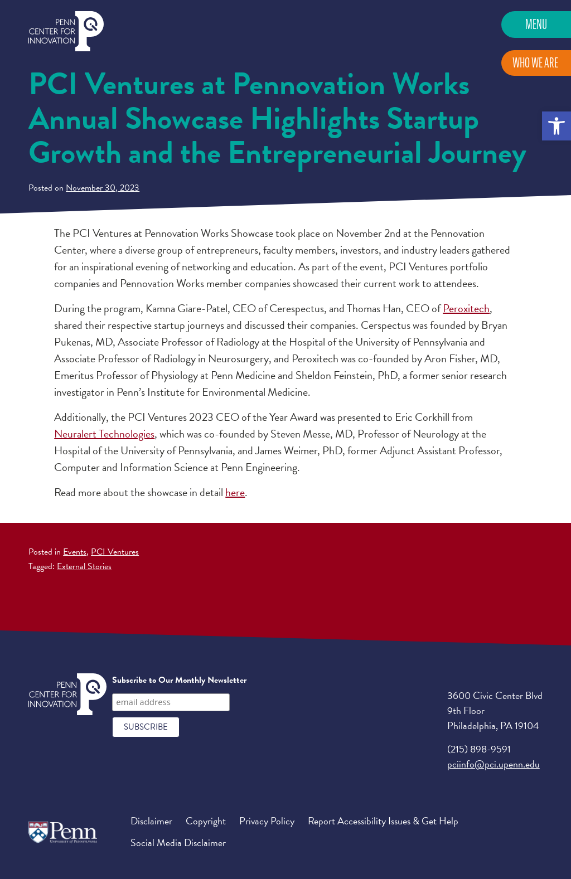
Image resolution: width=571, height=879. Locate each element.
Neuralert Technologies (104, 433)
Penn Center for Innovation (66, 31)
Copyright (206, 820)
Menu (536, 24)
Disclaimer (151, 820)
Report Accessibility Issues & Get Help (383, 820)
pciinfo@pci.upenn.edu (493, 763)
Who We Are (535, 63)
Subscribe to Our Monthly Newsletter (179, 680)
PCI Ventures (115, 552)
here (235, 492)
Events (74, 552)
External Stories (84, 566)
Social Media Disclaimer (178, 842)
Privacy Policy (266, 820)
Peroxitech (466, 308)
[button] (556, 125)
